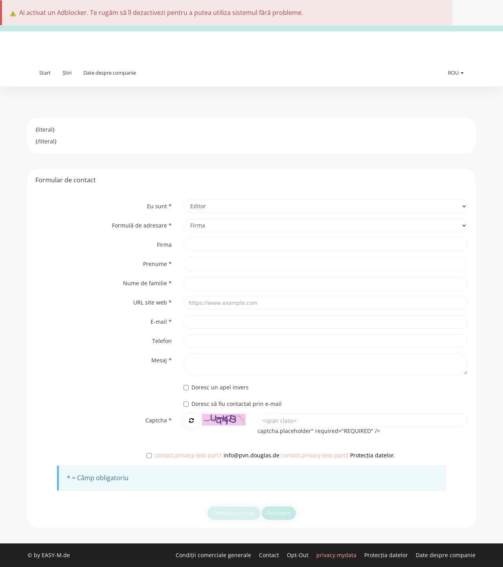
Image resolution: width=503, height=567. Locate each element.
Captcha (158, 420)
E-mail (161, 321)
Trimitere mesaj (234, 513)
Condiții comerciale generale (214, 555)
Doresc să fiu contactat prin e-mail (233, 403)
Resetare (278, 513)
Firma (164, 244)
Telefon (162, 341)
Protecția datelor (372, 455)
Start (45, 72)
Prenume (157, 264)
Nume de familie (147, 283)
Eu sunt (159, 206)
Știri (67, 72)
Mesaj (161, 360)
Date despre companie (109, 72)
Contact (270, 555)
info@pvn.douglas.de (251, 455)
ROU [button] (456, 72)
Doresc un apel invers (216, 387)
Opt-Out (298, 555)
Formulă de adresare (142, 225)
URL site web (152, 302)
